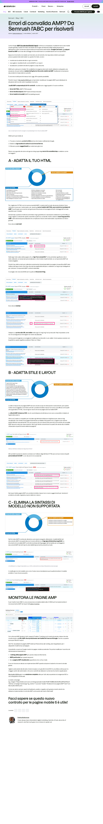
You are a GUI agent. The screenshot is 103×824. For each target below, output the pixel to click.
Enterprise (61, 6)
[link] (12, 720)
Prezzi (43, 6)
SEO (9, 11)
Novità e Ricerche (52, 11)
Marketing (41, 11)
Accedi (86, 6)
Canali (26, 11)
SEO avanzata (17, 11)
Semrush (62, 11)
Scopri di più (70, 1)
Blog (4, 11)
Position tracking (34, 604)
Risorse (50, 6)
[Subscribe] (83, 11)
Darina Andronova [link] (17, 33)
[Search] (68, 12)
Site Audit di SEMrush (24, 80)
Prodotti (34, 6)
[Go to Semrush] (9, 6)
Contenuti (33, 11)
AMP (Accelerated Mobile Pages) (27, 45)
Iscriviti (95, 6)
